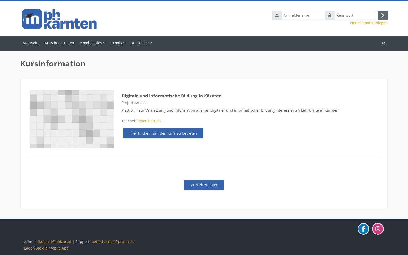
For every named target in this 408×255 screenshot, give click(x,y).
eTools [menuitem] (116, 42)
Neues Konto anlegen (369, 23)
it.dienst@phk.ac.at (54, 241)
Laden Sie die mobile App (46, 248)
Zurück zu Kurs (204, 185)
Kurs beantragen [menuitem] (59, 42)
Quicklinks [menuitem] (139, 42)
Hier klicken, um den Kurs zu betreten (163, 133)
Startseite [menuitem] (31, 42)
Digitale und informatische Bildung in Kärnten (172, 96)
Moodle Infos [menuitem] (90, 42)
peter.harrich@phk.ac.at (113, 241)
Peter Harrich (149, 120)
